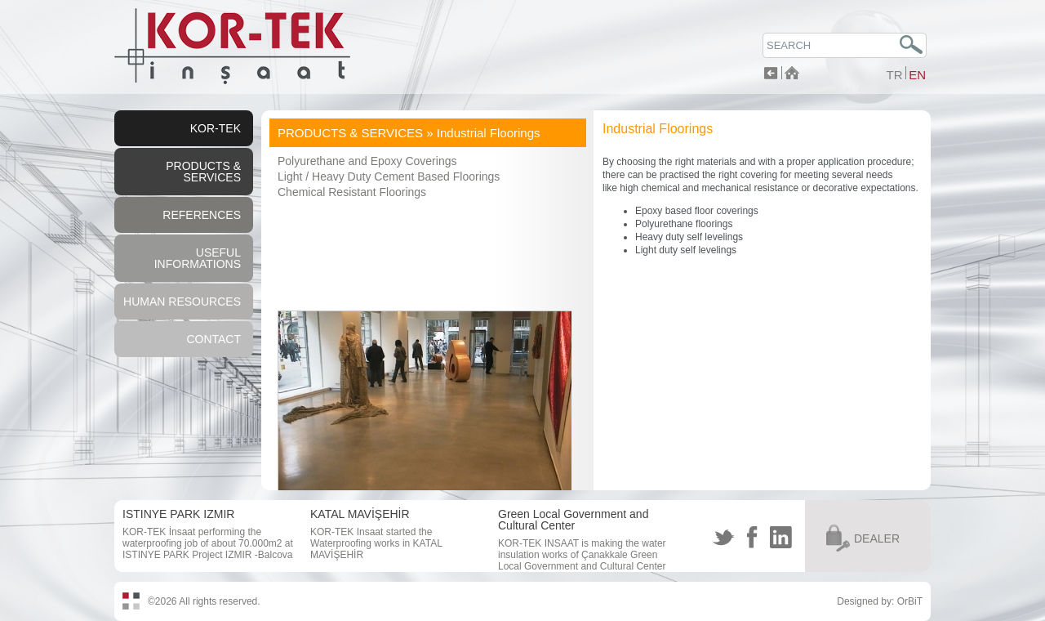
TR (894, 75)
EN (917, 75)
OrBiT (910, 601)
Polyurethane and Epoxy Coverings (367, 161)
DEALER (877, 538)
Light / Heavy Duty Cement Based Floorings (389, 176)
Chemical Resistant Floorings (352, 192)
